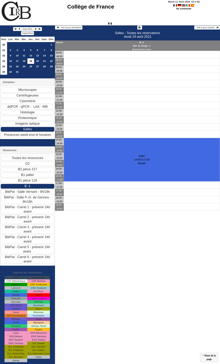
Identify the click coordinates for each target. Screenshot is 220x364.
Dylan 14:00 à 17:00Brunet (142, 160)
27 (37, 66)
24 (17, 66)
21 (44, 61)
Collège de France (90, 7)
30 (3, 44)
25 (24, 66)
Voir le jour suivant (207, 27)
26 (30, 66)
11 (24, 55)
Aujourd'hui (27, 33)
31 (3, 50)
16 (10, 61)
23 (10, 66)
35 (3, 72)
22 (51, 61)
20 (37, 61)
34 (3, 66)
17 (17, 61)
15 (51, 55)
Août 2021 (27, 29)
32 (3, 55)
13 (37, 55)
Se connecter (184, 8)
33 (3, 61)
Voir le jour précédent (68, 27)
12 (30, 55)
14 (44, 55)
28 (44, 66)
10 (17, 55)
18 (24, 61)
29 (51, 66)
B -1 (142, 42)
